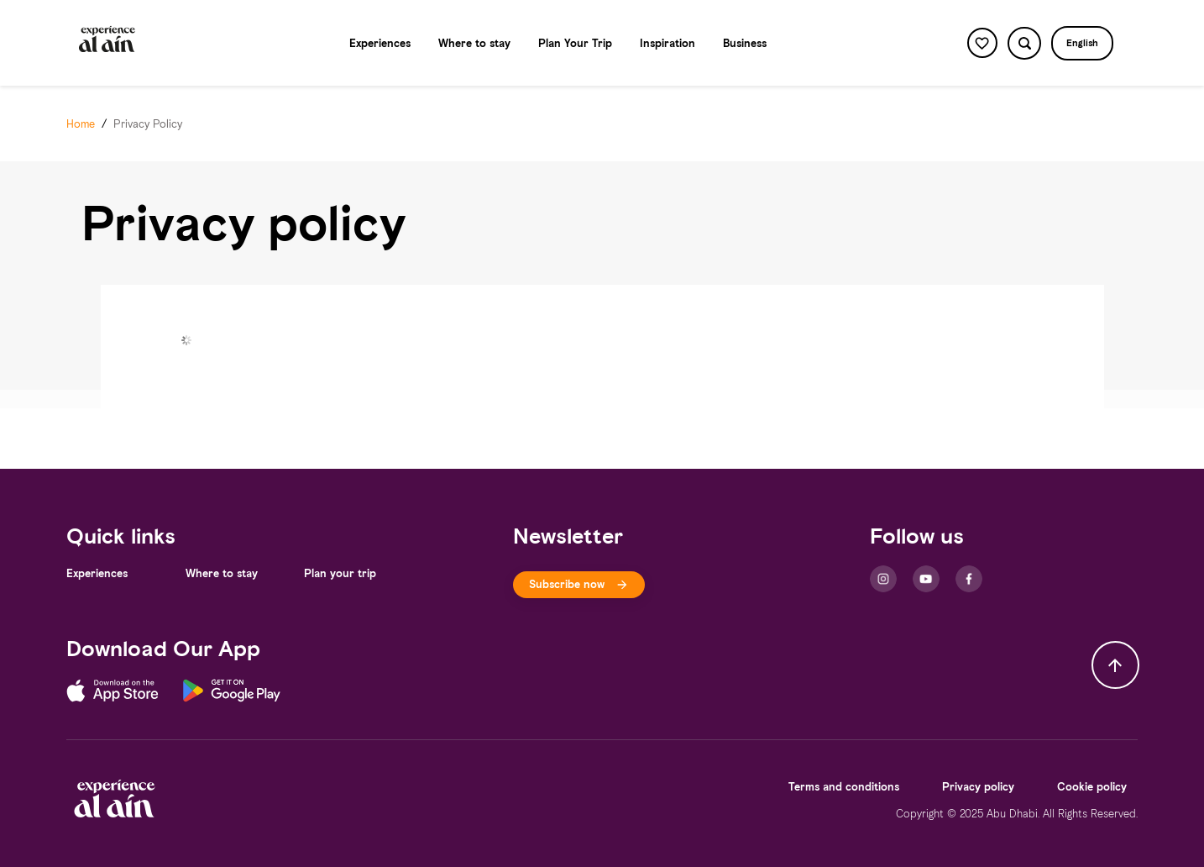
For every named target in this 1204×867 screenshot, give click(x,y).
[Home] (80, 124)
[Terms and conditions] (843, 787)
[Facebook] (968, 578)
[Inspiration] (667, 43)
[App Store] (124, 693)
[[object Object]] (579, 584)
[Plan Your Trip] (575, 43)
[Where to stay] (474, 43)
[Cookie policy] (1092, 787)
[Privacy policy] (978, 787)
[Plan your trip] (340, 573)
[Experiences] (380, 43)
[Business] (745, 43)
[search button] (1024, 43)
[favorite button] (982, 43)
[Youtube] (926, 578)
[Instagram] (883, 578)
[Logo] (107, 43)
